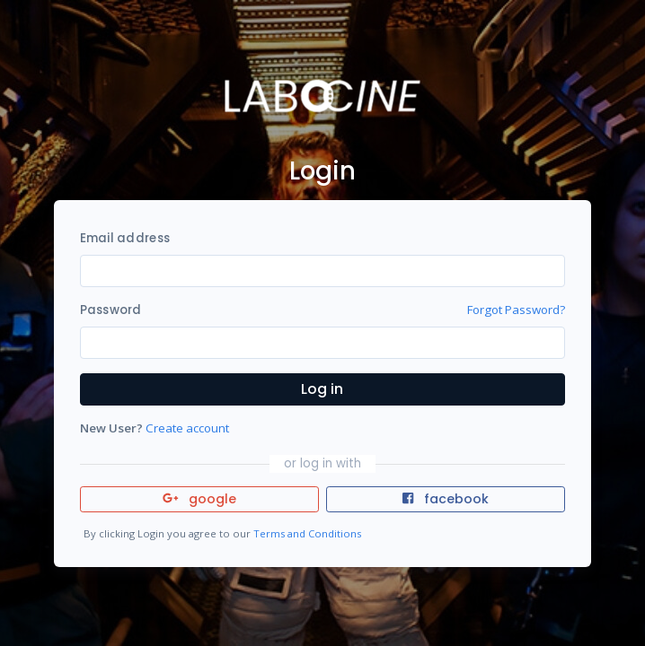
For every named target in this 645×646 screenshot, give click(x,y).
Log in (322, 389)
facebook (445, 499)
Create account (187, 428)
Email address (125, 238)
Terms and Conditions (307, 533)
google (200, 499)
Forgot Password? (516, 309)
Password (111, 310)
